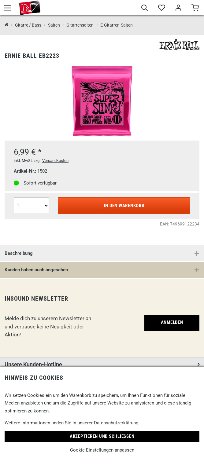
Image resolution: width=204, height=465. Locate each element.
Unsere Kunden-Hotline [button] (33, 364)
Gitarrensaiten (80, 25)
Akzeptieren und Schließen (102, 436)
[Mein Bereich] (178, 8)
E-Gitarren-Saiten (116, 25)
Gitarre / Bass (28, 25)
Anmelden (172, 322)
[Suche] (144, 8)
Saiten (54, 25)
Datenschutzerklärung (116, 423)
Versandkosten (55, 160)
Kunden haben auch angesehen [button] (36, 270)
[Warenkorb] (195, 8)
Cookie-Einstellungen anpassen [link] (102, 450)
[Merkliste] (161, 8)
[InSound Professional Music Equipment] (7, 25)
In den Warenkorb (124, 205)
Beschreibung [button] (19, 253)
